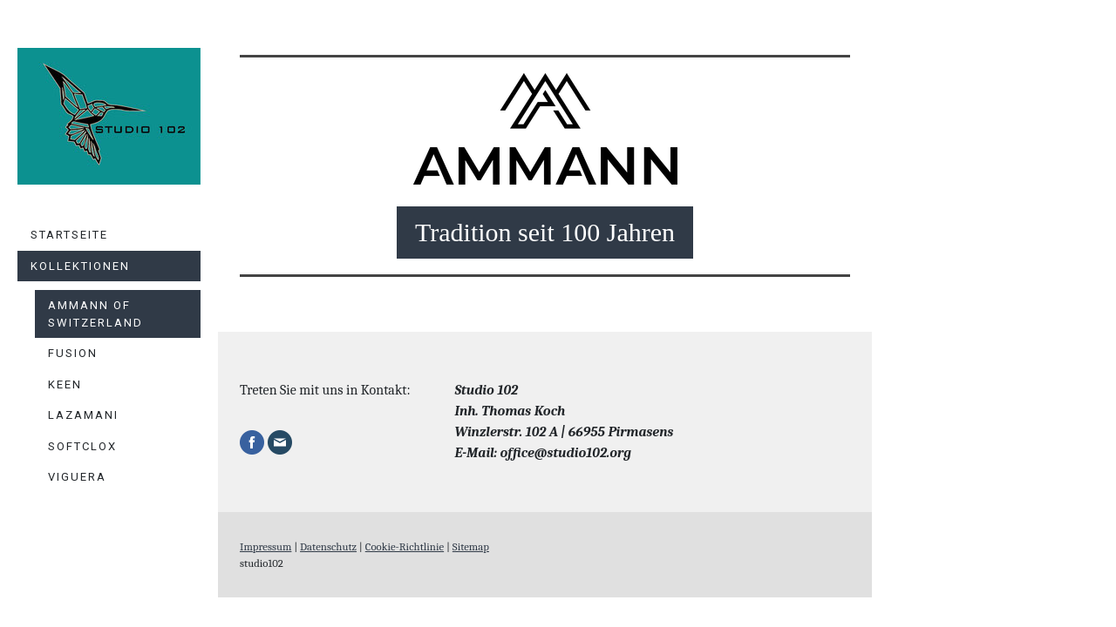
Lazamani (83, 414)
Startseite (69, 234)
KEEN (65, 384)
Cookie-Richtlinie (404, 546)
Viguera (77, 476)
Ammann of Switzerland (95, 314)
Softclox (82, 446)
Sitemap (471, 546)
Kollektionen (80, 266)
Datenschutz (328, 546)
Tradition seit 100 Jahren (545, 232)
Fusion (73, 353)
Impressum (265, 546)
